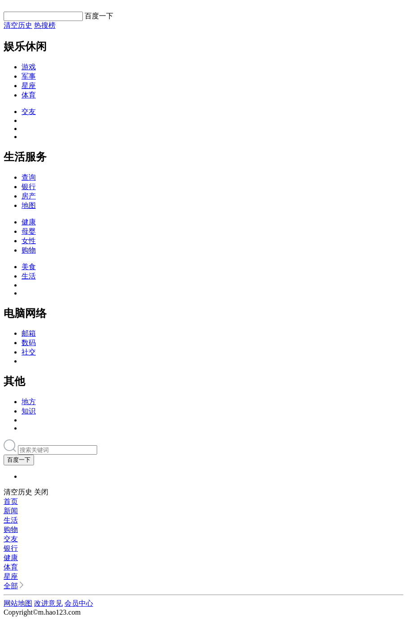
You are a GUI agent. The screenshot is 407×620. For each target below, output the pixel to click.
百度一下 (18, 459)
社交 (28, 352)
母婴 (28, 231)
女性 (28, 241)
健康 (28, 222)
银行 (28, 186)
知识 (28, 411)
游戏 (28, 67)
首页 (11, 501)
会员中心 (78, 603)
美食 (28, 266)
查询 (28, 177)
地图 (28, 205)
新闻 (11, 511)
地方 (28, 401)
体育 (28, 95)
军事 (28, 76)
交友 (28, 111)
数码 (28, 342)
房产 (28, 196)
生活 (28, 276)
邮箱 (28, 333)
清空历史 (18, 25)
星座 (28, 85)
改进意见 (48, 603)
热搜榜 (45, 25)
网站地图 (18, 603)
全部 (11, 586)
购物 (28, 250)
